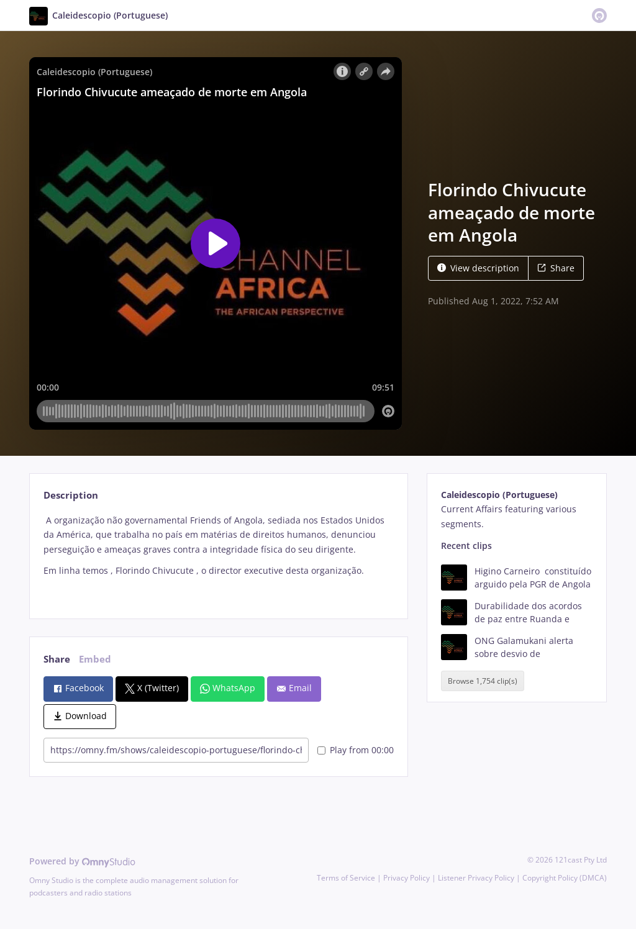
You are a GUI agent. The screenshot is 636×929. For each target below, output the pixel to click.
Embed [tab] (95, 659)
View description (478, 268)
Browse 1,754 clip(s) (482, 681)
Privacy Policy (406, 877)
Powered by (82, 861)
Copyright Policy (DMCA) (564, 877)
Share (556, 268)
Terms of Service (346, 877)
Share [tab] (56, 659)
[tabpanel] (218, 556)
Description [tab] (70, 495)
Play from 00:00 (355, 750)
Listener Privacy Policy (476, 877)
